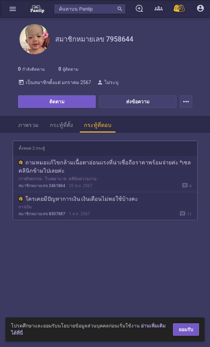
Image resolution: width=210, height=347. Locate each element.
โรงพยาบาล (55, 178)
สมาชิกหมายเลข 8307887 (41, 213)
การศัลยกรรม (30, 178)
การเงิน (25, 207)
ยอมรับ (186, 329)
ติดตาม (56, 101)
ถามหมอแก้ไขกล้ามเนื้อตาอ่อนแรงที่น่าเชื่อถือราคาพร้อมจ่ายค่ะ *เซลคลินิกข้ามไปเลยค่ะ (104, 166)
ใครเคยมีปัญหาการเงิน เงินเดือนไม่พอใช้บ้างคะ (78, 199)
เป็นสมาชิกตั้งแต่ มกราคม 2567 (54, 82)
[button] (12, 8)
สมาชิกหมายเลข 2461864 (41, 185)
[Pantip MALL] (179, 8)
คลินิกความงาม (83, 178)
